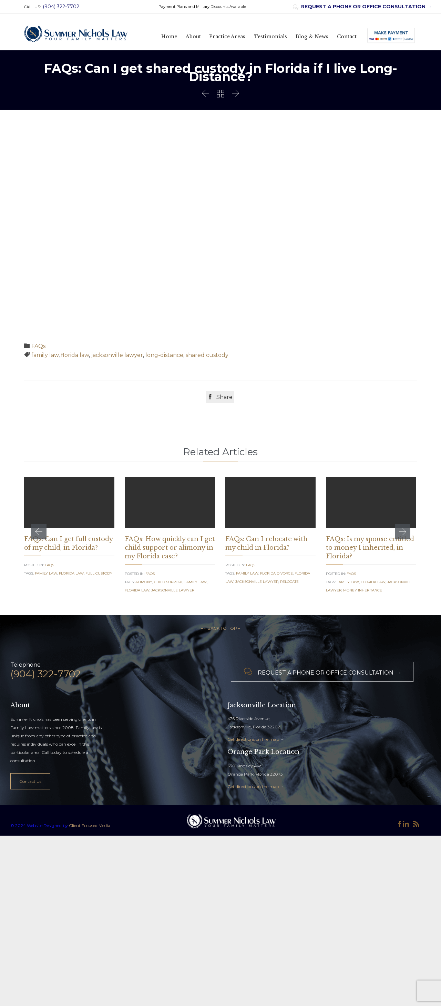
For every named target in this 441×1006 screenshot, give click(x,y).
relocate (289, 581)
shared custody (207, 355)
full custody (98, 573)
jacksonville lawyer (117, 355)
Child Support (168, 582)
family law (45, 355)
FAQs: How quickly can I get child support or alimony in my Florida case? (170, 547)
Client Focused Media (89, 930)
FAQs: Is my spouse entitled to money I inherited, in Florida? (370, 547)
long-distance (164, 355)
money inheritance (362, 590)
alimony (143, 582)
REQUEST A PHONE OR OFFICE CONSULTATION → (362, 6)
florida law (75, 355)
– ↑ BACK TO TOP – (220, 733)
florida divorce (276, 573)
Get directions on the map (253, 844)
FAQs (38, 346)
